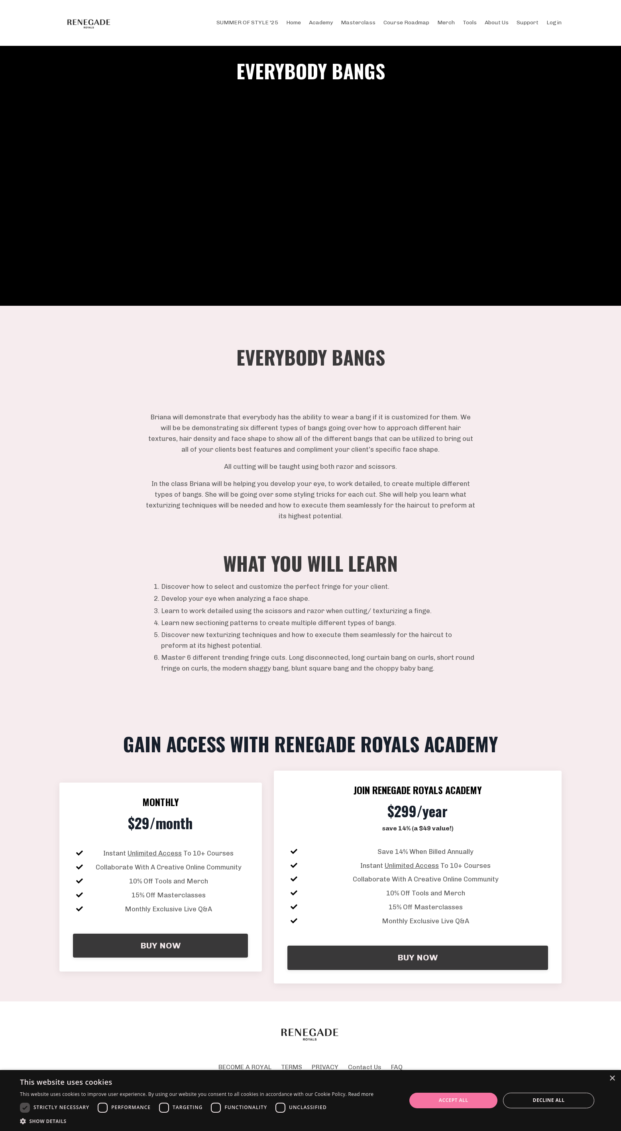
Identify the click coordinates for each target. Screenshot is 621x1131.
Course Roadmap (406, 22)
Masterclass (358, 22)
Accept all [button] (453, 1100)
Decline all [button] (549, 1100)
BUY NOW (160, 975)
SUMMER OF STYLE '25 (247, 22)
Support (527, 22)
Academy (321, 22)
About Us (497, 22)
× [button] (612, 1079)
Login (554, 22)
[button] (196, 1121)
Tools (470, 22)
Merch (446, 22)
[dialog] (310, 1100)
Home (293, 22)
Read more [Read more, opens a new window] (360, 1094)
